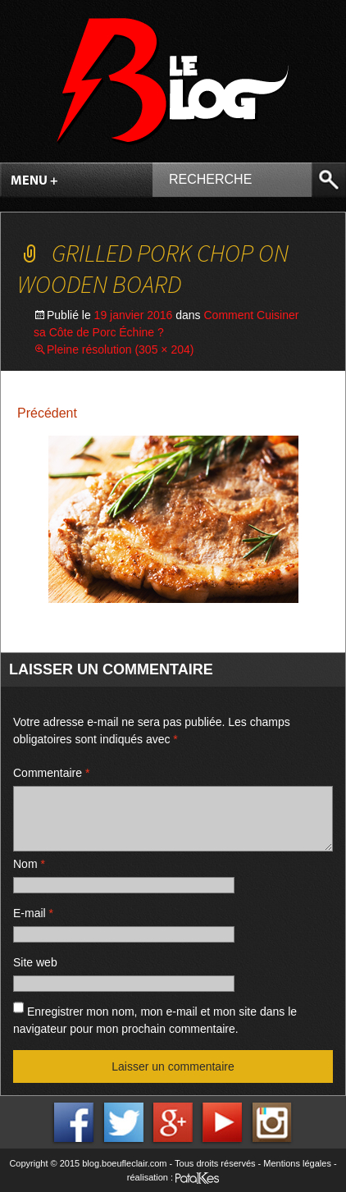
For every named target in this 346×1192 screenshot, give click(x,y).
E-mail (33, 913)
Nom (29, 863)
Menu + (34, 181)
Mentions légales (297, 1163)
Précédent (47, 413)
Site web (35, 962)
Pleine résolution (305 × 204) (120, 349)
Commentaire (51, 772)
